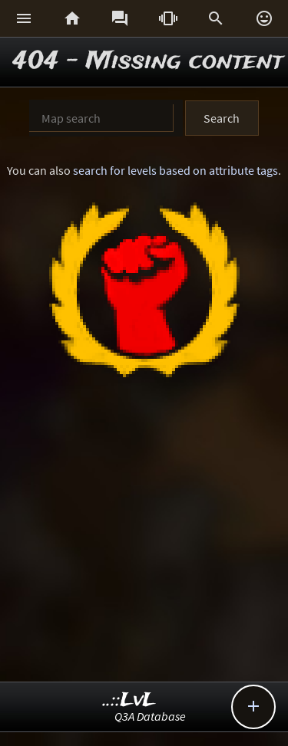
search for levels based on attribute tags (175, 170)
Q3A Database (150, 716)
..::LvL (129, 700)
